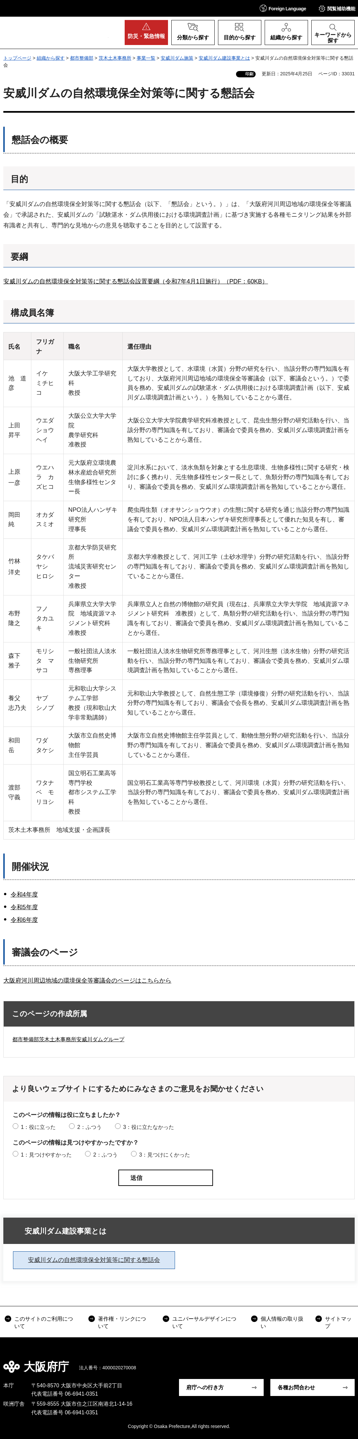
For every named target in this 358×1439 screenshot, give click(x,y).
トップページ (17, 58)
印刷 (249, 74)
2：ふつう (89, 1127)
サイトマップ (338, 1322)
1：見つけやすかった (46, 1155)
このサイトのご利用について (43, 1322)
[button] (283, 8)
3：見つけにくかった (164, 1155)
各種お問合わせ (296, 1387)
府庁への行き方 (205, 1387)
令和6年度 (24, 920)
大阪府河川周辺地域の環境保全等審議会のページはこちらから (87, 980)
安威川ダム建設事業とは (224, 58)
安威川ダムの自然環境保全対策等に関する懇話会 (94, 1260)
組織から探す (51, 58)
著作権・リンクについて (122, 1322)
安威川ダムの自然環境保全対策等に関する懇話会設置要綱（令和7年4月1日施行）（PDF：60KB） (135, 281)
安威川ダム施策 (177, 58)
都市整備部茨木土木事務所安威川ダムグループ (68, 1039)
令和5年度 (24, 907)
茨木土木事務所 (115, 58)
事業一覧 (146, 58)
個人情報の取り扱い (282, 1322)
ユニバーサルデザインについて (204, 1322)
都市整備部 (81, 58)
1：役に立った (38, 1127)
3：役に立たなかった (148, 1127)
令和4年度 (24, 894)
